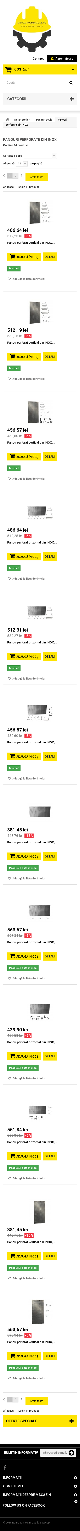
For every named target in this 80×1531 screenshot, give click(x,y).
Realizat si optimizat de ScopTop (31, 1522)
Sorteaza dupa (12, 155)
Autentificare (62, 59)
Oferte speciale (21, 1421)
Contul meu (13, 1486)
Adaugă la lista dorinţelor (29, 278)
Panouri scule (44, 119)
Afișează (9, 163)
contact (38, 58)
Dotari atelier (22, 119)
